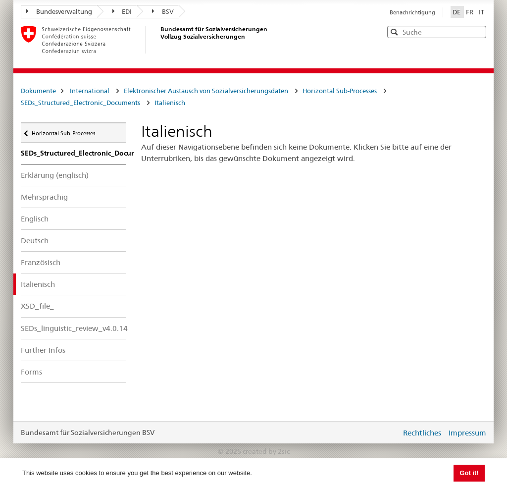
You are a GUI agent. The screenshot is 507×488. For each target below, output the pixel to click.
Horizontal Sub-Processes (340, 91)
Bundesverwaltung (59, 11)
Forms (31, 372)
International (89, 91)
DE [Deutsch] (457, 12)
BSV (163, 11)
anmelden (386, 432)
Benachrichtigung (412, 12)
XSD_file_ (37, 306)
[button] (477, 31)
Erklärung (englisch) (55, 175)
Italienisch (169, 103)
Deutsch (35, 240)
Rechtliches (422, 432)
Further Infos (43, 350)
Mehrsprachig (44, 197)
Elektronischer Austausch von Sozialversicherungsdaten (206, 91)
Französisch (40, 262)
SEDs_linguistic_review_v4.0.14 (73, 328)
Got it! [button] (468, 473)
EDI (122, 11)
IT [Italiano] (481, 12)
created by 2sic (266, 451)
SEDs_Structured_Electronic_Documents (80, 103)
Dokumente (38, 91)
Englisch (35, 218)
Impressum (467, 432)
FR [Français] (470, 12)
